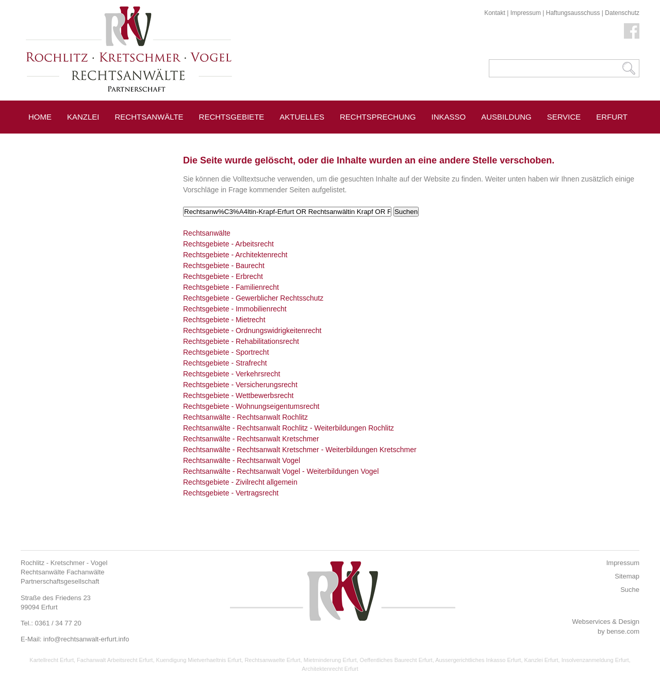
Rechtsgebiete (232, 116)
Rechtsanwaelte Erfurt (272, 660)
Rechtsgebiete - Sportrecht (226, 352)
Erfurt (612, 116)
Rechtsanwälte (149, 116)
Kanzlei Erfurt (541, 660)
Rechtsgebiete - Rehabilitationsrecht (241, 341)
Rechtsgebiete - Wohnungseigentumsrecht (251, 406)
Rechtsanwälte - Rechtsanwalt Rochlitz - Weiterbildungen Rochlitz (288, 428)
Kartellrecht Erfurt (51, 660)
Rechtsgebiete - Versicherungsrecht (240, 385)
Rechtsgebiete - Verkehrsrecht (231, 374)
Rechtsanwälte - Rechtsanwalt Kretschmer (251, 439)
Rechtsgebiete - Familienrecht (231, 287)
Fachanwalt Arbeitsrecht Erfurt (115, 660)
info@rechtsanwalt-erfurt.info (86, 639)
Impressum (525, 12)
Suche (629, 589)
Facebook (631, 31)
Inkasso (449, 116)
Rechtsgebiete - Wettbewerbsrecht (238, 395)
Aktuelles (301, 116)
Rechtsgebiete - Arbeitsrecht (228, 244)
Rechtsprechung (378, 116)
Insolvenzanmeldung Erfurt (595, 660)
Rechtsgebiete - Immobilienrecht (235, 309)
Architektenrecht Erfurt (330, 669)
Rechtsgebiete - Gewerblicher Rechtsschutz (253, 298)
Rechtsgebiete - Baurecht (224, 265)
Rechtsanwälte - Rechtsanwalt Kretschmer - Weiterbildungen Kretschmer (300, 449)
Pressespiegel (60, 140)
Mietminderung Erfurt (330, 660)
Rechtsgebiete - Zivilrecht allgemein (240, 482)
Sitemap (627, 576)
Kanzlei (83, 116)
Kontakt (494, 12)
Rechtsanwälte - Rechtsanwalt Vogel (241, 460)
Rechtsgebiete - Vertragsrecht (230, 493)
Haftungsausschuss (573, 12)
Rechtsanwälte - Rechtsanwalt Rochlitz (245, 417)
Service (564, 116)
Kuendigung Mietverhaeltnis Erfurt (199, 660)
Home (40, 116)
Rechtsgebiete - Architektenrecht (235, 255)
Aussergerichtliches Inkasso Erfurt (478, 660)
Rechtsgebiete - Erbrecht (223, 276)
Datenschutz (622, 12)
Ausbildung (506, 116)
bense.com (622, 631)
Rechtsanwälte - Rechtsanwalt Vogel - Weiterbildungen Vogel (281, 471)
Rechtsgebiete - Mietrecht (224, 320)
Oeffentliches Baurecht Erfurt (396, 660)
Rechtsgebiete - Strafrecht (225, 363)
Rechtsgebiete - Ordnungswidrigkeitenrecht (252, 330)
